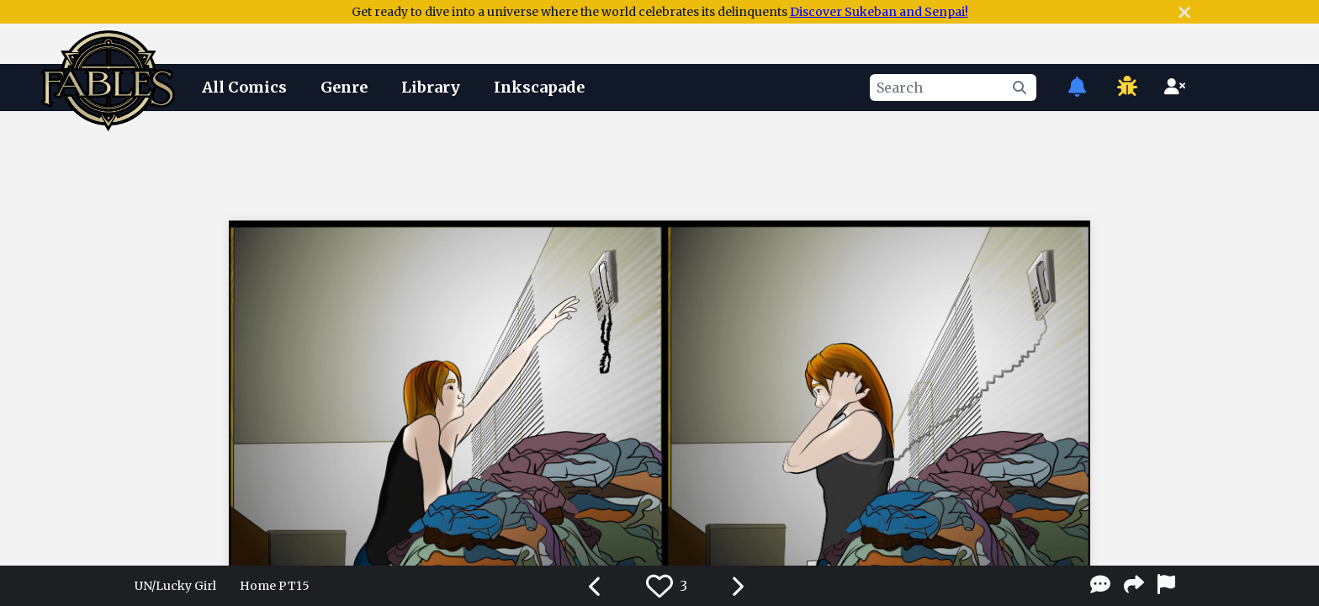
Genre (344, 87)
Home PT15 (275, 585)
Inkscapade (539, 87)
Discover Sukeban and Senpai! (879, 11)
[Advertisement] (659, 162)
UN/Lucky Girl (175, 585)
